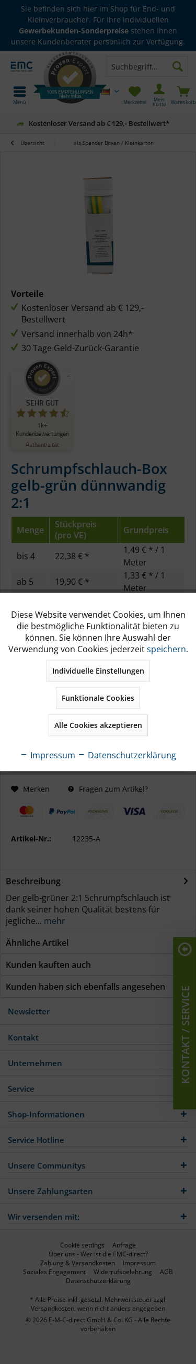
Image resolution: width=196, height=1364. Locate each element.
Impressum (47, 755)
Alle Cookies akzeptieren (98, 725)
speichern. (167, 649)
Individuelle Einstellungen (98, 671)
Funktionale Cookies (98, 698)
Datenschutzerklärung (126, 755)
